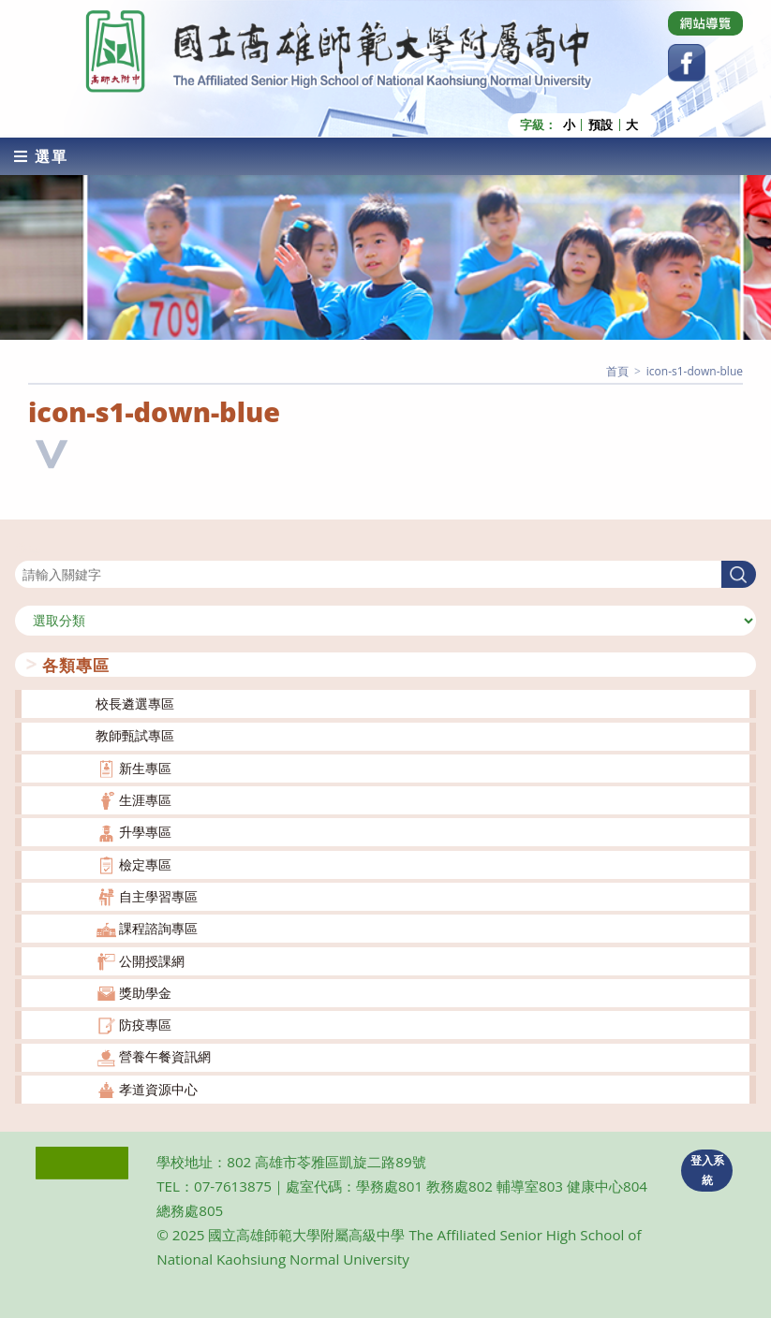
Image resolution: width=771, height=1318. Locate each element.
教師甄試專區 (135, 735)
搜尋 (28, 549)
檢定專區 (145, 864)
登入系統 (707, 1170)
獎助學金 (145, 993)
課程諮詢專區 (158, 928)
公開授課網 (152, 960)
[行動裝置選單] (41, 156)
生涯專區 (145, 800)
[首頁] (617, 371)
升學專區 (145, 832)
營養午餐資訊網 (165, 1056)
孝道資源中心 (158, 1089)
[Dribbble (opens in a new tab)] (705, 23)
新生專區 (145, 768)
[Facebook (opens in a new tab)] (686, 62)
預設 (600, 125)
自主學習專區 (158, 896)
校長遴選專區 (135, 703)
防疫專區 (145, 1024)
